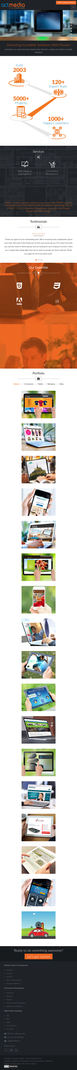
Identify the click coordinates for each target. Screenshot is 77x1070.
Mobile (40, 384)
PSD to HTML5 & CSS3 (13, 980)
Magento (9, 999)
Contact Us (7, 1064)
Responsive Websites (13, 983)
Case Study (10, 1029)
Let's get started (38, 956)
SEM (7, 1019)
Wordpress (51, 384)
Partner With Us (11, 1026)
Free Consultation (66, 2)
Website (16, 384)
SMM (8, 1022)
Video (61, 384)
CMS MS (9, 977)
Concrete (9, 973)
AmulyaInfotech (25, 1061)
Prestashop (10, 993)
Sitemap (33, 1064)
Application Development (14, 1006)
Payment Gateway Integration (15, 1003)
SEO (7, 1015)
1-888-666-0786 (19, 1034)
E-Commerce (28, 384)
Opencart (9, 996)
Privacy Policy (16, 1064)
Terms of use (26, 1064)
